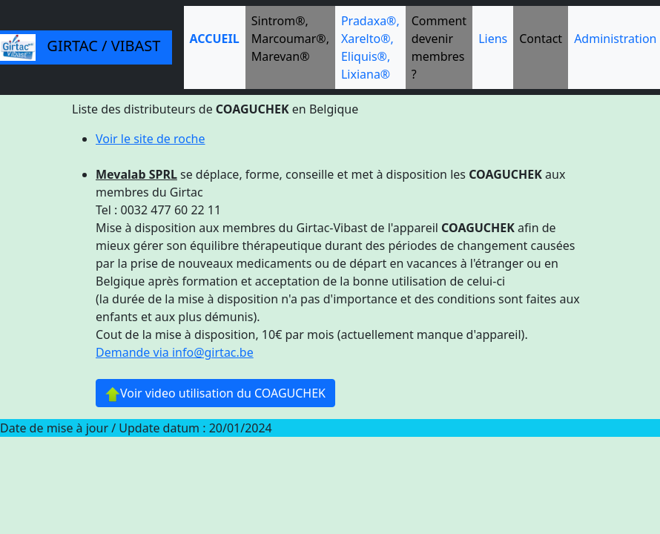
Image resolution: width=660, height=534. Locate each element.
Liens (492, 39)
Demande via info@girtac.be (175, 352)
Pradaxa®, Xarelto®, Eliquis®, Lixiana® (370, 47)
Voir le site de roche (150, 139)
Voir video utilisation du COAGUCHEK (215, 393)
